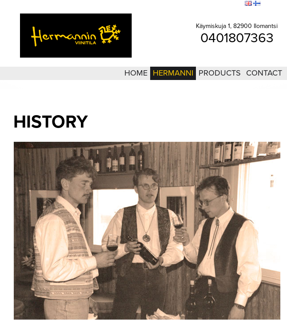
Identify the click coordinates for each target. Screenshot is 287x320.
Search (232, 4)
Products (220, 73)
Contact (264, 73)
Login (188, 4)
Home (135, 73)
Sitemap (209, 4)
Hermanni (173, 73)
